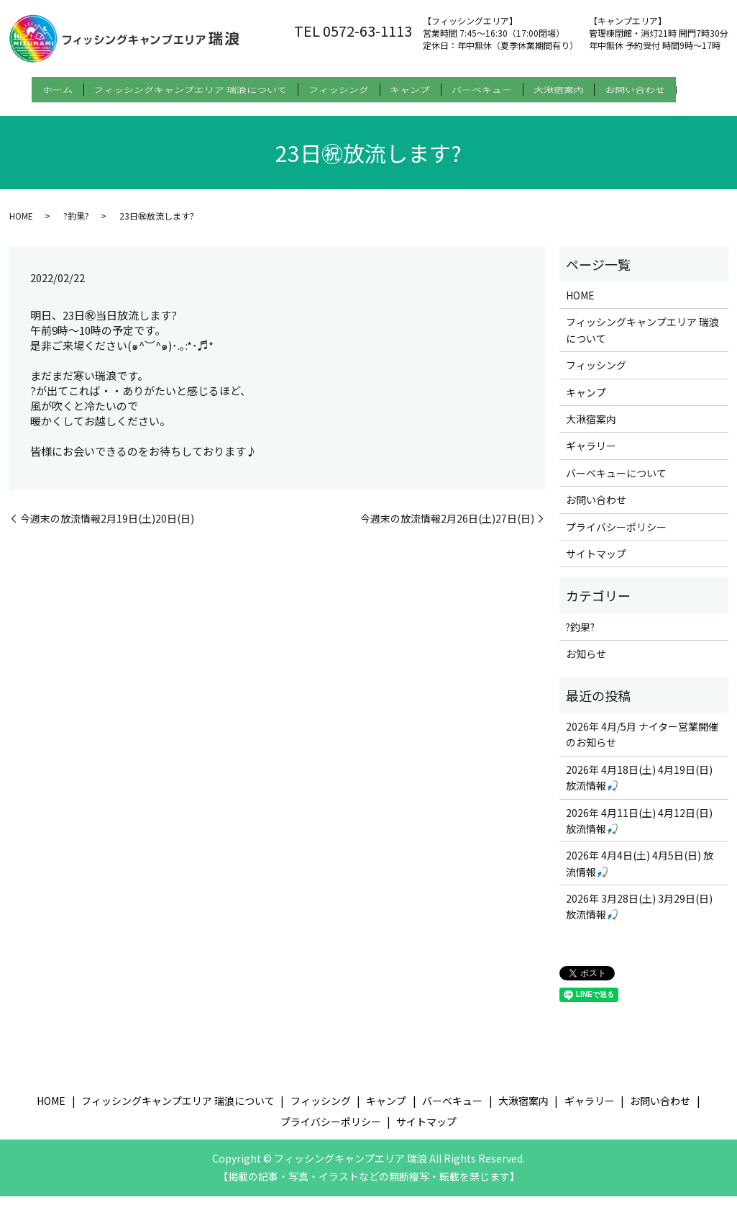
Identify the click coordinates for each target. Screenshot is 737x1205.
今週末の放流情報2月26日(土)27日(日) (447, 527)
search (24, 110)
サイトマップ (596, 562)
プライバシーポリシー (616, 535)
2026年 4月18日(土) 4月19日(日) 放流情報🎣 (639, 786)
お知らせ (586, 663)
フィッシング (338, 87)
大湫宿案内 (585, 87)
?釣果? (76, 224)
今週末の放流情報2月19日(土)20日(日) (107, 527)
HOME (21, 224)
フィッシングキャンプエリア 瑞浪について (181, 87)
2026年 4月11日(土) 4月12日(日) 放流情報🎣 (639, 829)
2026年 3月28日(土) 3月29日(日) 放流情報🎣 (639, 915)
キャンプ (419, 87)
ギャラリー (591, 455)
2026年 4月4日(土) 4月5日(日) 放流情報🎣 (639, 872)
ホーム (39, 87)
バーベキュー (500, 87)
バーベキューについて (616, 481)
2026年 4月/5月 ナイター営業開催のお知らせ (642, 743)
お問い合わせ (671, 87)
